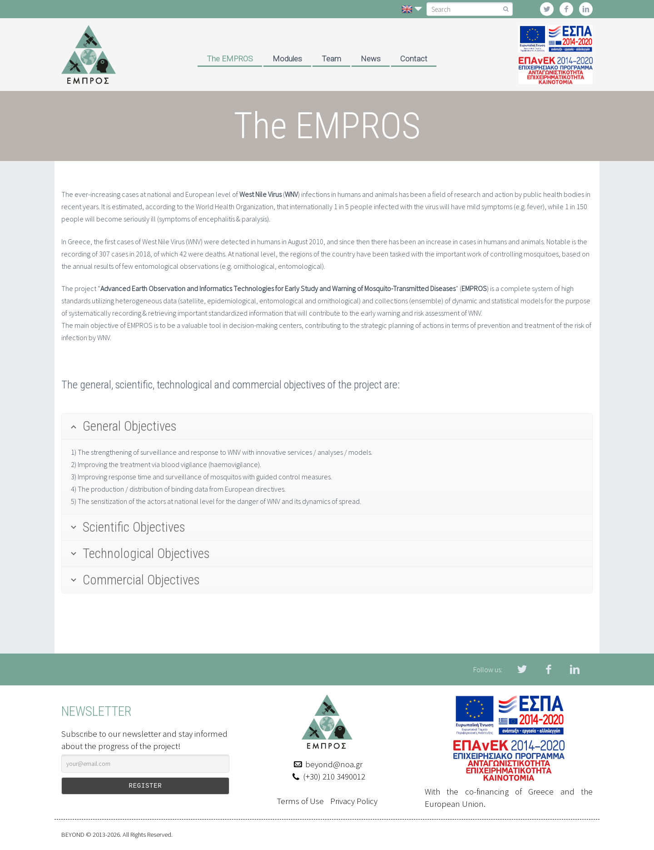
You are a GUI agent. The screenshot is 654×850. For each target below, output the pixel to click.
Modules (287, 58)
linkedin (586, 9)
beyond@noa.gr (333, 764)
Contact (413, 58)
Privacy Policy (353, 800)
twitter (547, 9)
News (371, 58)
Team (331, 58)
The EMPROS (230, 58)
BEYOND (72, 834)
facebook (566, 9)
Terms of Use (300, 800)
